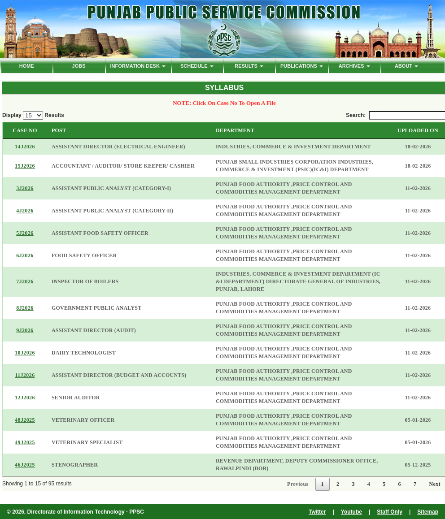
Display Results (33, 115)
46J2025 (25, 465)
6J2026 (24, 255)
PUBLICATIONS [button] (301, 66)
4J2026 (24, 211)
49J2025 (25, 442)
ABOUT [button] (406, 66)
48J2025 (25, 420)
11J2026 (25, 375)
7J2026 (24, 281)
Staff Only (389, 512)
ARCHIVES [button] (354, 66)
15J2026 (25, 166)
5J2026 (24, 233)
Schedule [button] (197, 66)
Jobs (79, 66)
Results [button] (249, 66)
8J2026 (24, 308)
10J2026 (25, 353)
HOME (26, 66)
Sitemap (427, 512)
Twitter (317, 512)
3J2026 (24, 188)
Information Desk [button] (137, 66)
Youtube (351, 512)
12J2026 (25, 397)
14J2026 (25, 146)
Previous (298, 484)
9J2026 (24, 330)
